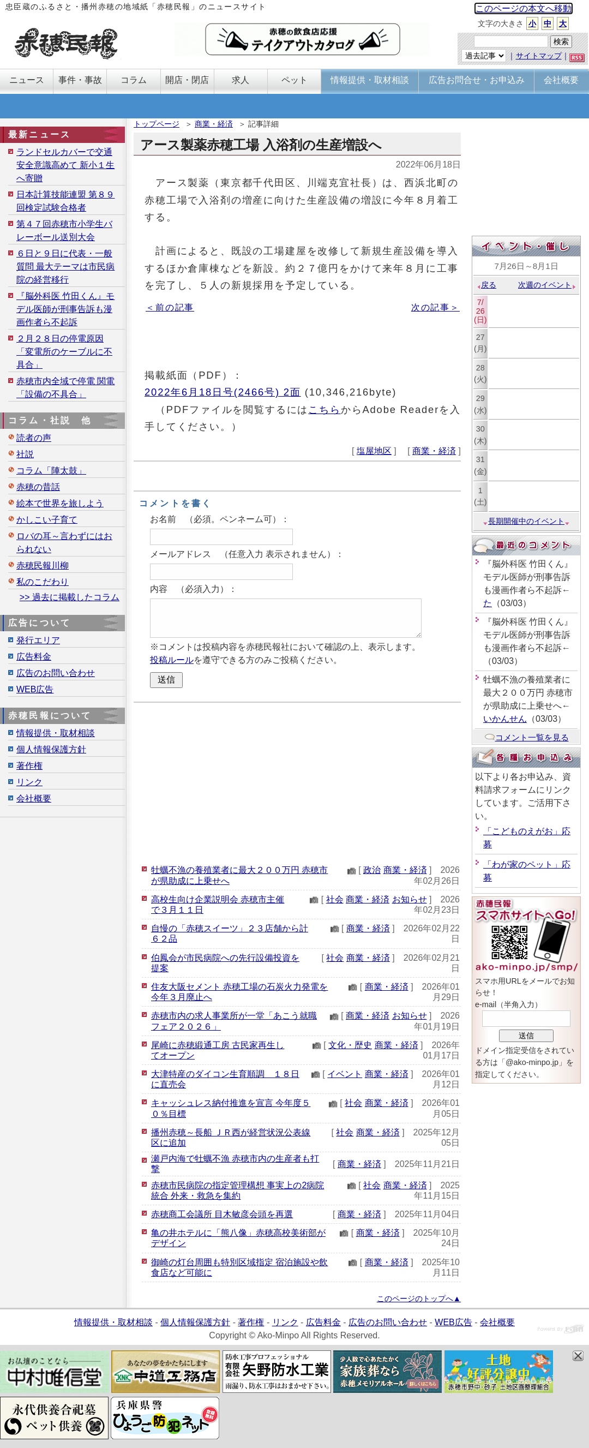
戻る (486, 284)
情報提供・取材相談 (55, 733)
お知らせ (409, 899)
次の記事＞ (435, 307)
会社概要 (33, 798)
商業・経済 (214, 123)
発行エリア (38, 640)
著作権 (29, 765)
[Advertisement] (297, 781)
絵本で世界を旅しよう (60, 503)
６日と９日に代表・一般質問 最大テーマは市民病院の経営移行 (65, 266)
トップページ (156, 123)
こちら (324, 409)
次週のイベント (547, 284)
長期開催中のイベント (526, 521)
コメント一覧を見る (526, 737)
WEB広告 (34, 689)
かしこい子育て (46, 519)
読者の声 (33, 437)
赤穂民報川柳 (42, 565)
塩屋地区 (374, 451)
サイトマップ (539, 55)
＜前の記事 (170, 307)
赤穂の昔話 (38, 487)
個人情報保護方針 (51, 749)
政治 (372, 870)
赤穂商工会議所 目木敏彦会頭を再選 (222, 1214)
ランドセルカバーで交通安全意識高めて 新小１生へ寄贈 (65, 165)
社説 (25, 454)
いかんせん (505, 718)
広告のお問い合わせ (55, 673)
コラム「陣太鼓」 (51, 470)
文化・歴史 (350, 1045)
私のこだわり (42, 582)
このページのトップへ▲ (419, 1298)
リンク (29, 782)
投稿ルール (172, 660)
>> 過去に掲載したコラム (69, 597)
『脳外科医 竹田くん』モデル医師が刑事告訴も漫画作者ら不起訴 (65, 309)
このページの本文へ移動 (524, 8)
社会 (335, 899)
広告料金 (33, 656)
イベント (344, 1074)
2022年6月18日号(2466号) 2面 (223, 392)
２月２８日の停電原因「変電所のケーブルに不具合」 (64, 351)
